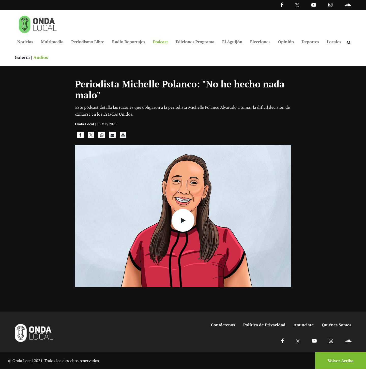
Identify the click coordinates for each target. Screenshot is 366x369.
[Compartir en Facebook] (80, 136)
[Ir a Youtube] (313, 5)
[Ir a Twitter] (297, 5)
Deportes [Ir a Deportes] (310, 41)
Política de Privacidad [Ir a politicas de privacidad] (264, 325)
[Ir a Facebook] (282, 341)
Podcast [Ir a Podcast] (160, 41)
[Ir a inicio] (38, 23)
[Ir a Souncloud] (348, 5)
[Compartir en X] (91, 136)
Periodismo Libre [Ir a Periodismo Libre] (87, 41)
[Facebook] (281, 5)
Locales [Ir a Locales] (334, 41)
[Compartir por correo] (112, 136)
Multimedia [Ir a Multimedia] (52, 41)
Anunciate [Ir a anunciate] (304, 325)
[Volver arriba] (339, 360)
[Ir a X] (298, 341)
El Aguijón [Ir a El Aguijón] (232, 41)
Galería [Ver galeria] (22, 57)
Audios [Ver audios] (41, 57)
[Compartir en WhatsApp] (101, 136)
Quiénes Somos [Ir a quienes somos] (336, 325)
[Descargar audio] (123, 136)
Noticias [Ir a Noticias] (25, 41)
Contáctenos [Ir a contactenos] (223, 325)
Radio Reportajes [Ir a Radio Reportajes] (128, 41)
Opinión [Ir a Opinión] (286, 41)
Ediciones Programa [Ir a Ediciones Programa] (195, 41)
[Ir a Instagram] (330, 5)
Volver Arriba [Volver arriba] (341, 360)
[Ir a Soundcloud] (348, 341)
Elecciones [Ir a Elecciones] (260, 41)
